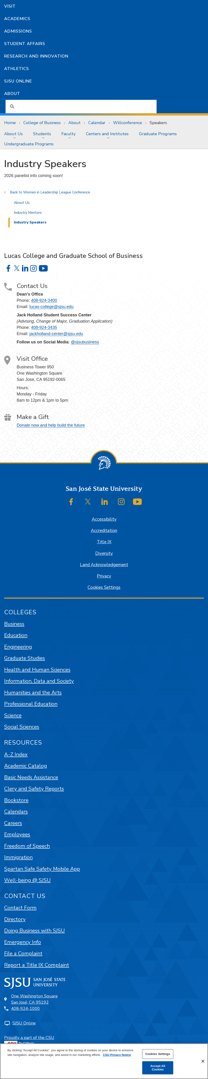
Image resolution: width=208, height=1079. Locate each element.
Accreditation (104, 531)
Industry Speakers (30, 222)
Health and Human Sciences (37, 669)
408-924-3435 (44, 327)
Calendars (16, 811)
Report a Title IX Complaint (36, 965)
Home (10, 122)
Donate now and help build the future (51, 425)
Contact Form (20, 907)
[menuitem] (14, 134)
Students (42, 134)
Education (15, 635)
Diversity (104, 553)
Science (13, 715)
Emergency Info (22, 942)
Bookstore (16, 800)
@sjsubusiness (85, 342)
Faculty (68, 134)
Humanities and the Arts (33, 692)
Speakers (158, 122)
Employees (17, 834)
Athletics (16, 68)
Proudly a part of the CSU (29, 1041)
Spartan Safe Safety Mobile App (42, 868)
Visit (10, 6)
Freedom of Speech (27, 846)
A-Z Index (16, 754)
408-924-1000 (25, 1008)
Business (14, 623)
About (12, 93)
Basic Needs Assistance (31, 777)
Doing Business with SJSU (34, 930)
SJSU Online (18, 81)
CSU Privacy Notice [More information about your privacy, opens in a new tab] (117, 1055)
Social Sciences (21, 726)
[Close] (203, 1061)
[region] (104, 1061)
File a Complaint (23, 953)
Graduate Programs (158, 134)
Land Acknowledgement (104, 565)
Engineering (18, 646)
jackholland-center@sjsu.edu (56, 333)
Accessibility (104, 519)
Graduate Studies (24, 658)
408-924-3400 (44, 300)
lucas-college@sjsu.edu (51, 306)
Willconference (127, 122)
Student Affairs (24, 43)
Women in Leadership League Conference (56, 192)
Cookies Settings (104, 587)
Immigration (18, 857)
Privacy (104, 576)
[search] (73, 106)
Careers (13, 823)
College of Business (42, 122)
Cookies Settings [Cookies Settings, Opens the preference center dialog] (157, 1054)
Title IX (104, 542)
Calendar (96, 122)
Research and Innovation (36, 56)
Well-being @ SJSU (27, 880)
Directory (15, 919)
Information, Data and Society (39, 681)
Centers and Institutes (107, 134)
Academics (17, 18)
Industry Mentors (28, 212)
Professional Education (30, 703)
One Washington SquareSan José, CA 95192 (34, 999)
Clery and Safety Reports (34, 788)
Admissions (18, 31)
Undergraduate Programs (29, 144)
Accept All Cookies (157, 1067)
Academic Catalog (25, 765)
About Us (13, 134)
